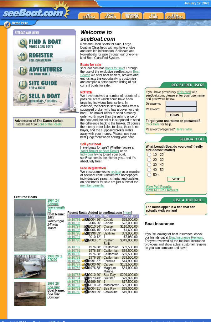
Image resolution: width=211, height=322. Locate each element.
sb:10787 (73, 264)
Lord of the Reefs (50, 124)
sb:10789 (73, 257)
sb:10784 (73, 278)
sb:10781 (73, 288)
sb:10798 (73, 223)
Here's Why (184, 129)
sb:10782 (73, 285)
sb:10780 (73, 292)
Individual (86, 154)
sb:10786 (73, 268)
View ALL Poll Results (162, 190)
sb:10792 (73, 247)
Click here (152, 124)
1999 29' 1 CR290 (54, 258)
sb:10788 (73, 261)
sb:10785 (73, 275)
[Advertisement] (176, 52)
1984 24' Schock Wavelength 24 (56, 206)
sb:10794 (73, 237)
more (127, 212)
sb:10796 (73, 230)
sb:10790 (73, 254)
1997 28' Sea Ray (53, 285)
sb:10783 (73, 281)
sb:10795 (73, 233)
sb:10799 (73, 219)
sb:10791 (73, 250)
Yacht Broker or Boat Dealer (99, 151)
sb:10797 (73, 226)
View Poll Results (159, 186)
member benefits (91, 185)
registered (184, 92)
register (116, 171)
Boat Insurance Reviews (186, 237)
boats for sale (115, 68)
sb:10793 (73, 240)
